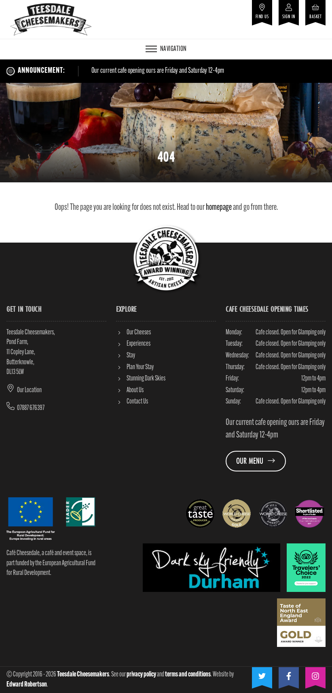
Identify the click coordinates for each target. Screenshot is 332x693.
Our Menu (255, 461)
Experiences (133, 343)
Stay (125, 355)
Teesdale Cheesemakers (83, 674)
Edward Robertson (26, 684)
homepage (219, 207)
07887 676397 (30, 408)
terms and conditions (188, 674)
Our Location (29, 390)
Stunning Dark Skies (140, 378)
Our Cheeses (133, 332)
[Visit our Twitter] (262, 675)
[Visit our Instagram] (315, 675)
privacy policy (141, 674)
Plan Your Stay (135, 367)
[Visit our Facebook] (289, 675)
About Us (130, 390)
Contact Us (132, 401)
